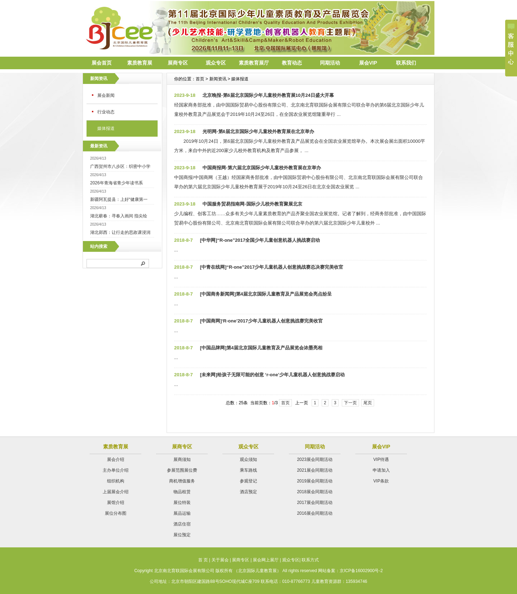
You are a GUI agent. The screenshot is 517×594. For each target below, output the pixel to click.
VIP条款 (381, 481)
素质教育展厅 (254, 63)
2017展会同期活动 (314, 502)
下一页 (350, 402)
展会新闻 (106, 95)
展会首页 (102, 63)
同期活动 (330, 63)
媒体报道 (106, 128)
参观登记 (248, 481)
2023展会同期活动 (314, 459)
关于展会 (220, 559)
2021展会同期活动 (314, 470)
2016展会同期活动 (314, 513)
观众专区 (216, 63)
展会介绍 (115, 459)
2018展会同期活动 (314, 491)
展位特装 (182, 502)
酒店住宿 (182, 524)
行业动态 (106, 111)
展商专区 (178, 63)
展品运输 (182, 513)
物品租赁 (182, 491)
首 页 (203, 559)
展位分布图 (115, 513)
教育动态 (292, 63)
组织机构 (115, 481)
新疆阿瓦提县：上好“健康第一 (119, 199)
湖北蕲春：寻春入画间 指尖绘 (118, 215)
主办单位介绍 (116, 470)
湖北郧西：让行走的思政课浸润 (120, 232)
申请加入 (381, 470)
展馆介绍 (115, 502)
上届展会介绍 (116, 491)
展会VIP (368, 63)
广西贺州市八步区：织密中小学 (120, 166)
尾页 (367, 402)
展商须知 (182, 459)
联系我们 (406, 63)
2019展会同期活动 (314, 481)
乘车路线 (248, 470)
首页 (285, 402)
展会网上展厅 (266, 559)
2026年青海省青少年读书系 (116, 182)
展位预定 (182, 534)
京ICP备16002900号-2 (361, 570)
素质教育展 (139, 63)
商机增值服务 (182, 481)
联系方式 (310, 559)
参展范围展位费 (182, 470)
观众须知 (248, 459)
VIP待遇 (381, 459)
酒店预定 (248, 491)
